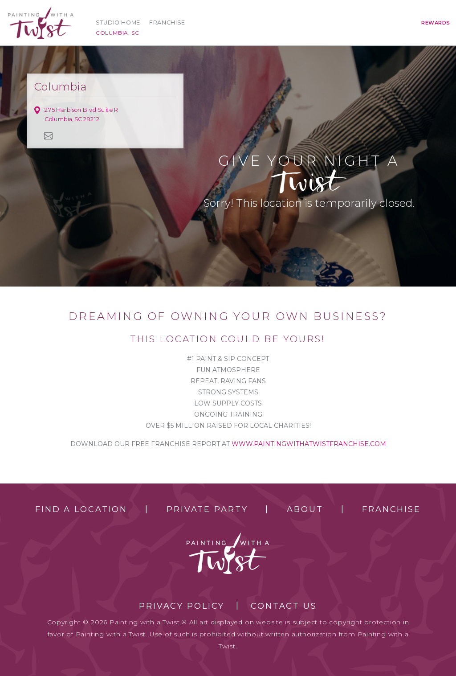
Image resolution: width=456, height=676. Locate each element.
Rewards (435, 23)
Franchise (167, 22)
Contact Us (284, 606)
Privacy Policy (181, 606)
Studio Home (118, 22)
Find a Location (81, 509)
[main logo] (40, 10)
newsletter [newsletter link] (48, 135)
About (305, 509)
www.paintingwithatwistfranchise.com (309, 444)
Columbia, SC (117, 32)
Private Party (207, 509)
